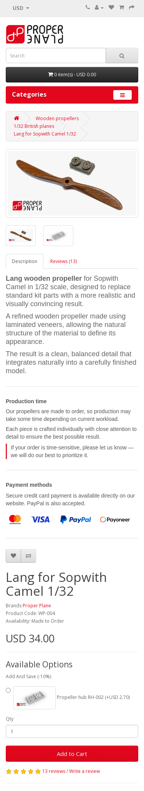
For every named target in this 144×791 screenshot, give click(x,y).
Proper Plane (37, 605)
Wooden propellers (57, 118)
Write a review (84, 771)
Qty (9, 719)
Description (24, 261)
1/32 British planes (34, 126)
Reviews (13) (63, 261)
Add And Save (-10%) (28, 676)
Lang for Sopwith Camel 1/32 (45, 134)
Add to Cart (72, 753)
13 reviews (53, 771)
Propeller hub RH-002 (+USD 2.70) (68, 697)
